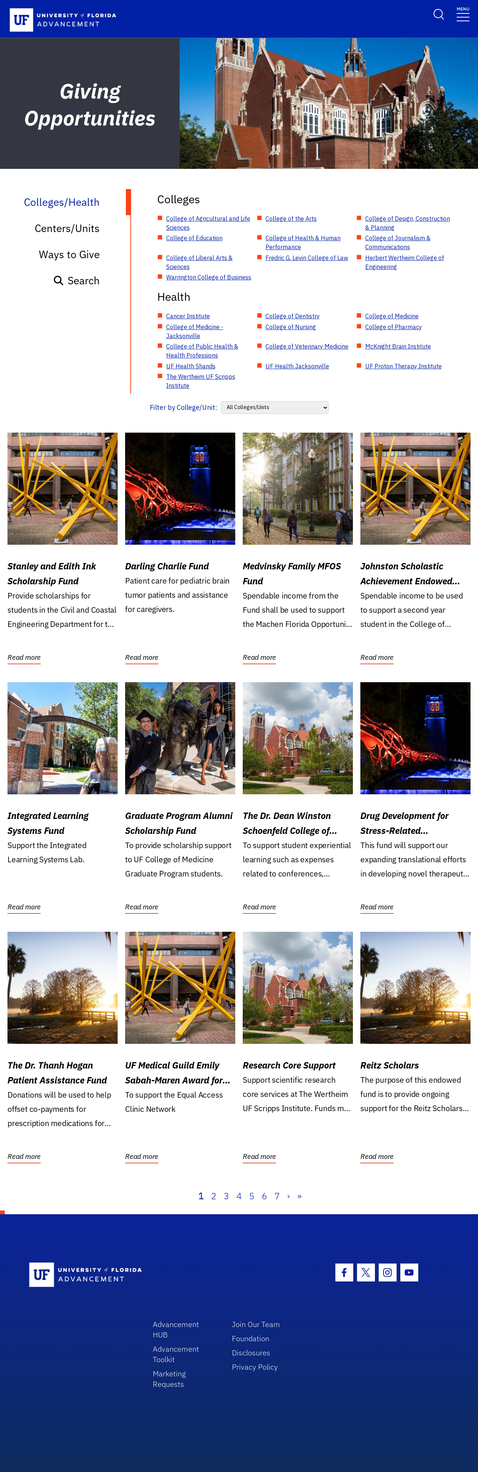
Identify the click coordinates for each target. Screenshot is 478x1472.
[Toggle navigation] (463, 14)
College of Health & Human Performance (303, 242)
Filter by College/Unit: (183, 407)
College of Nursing (291, 327)
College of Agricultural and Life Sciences (208, 223)
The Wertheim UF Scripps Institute (200, 381)
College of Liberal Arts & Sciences (199, 262)
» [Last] (299, 1196)
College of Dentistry (293, 316)
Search (76, 280)
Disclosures (251, 1353)
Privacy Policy (255, 1367)
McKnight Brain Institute (398, 346)
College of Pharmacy (393, 327)
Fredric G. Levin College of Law (307, 258)
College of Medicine (392, 316)
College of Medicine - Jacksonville (194, 331)
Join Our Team (256, 1324)
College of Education (194, 238)
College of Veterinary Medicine (307, 346)
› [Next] (288, 1196)
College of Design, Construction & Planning (407, 223)
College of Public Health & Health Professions (202, 351)
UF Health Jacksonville (297, 366)
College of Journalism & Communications (398, 242)
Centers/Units (67, 228)
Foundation (250, 1338)
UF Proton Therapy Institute (403, 366)
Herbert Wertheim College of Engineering (404, 262)
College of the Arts (291, 218)
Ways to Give (69, 254)
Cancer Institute (188, 316)
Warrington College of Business (208, 277)
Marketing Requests (169, 1379)
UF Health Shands (190, 366)
